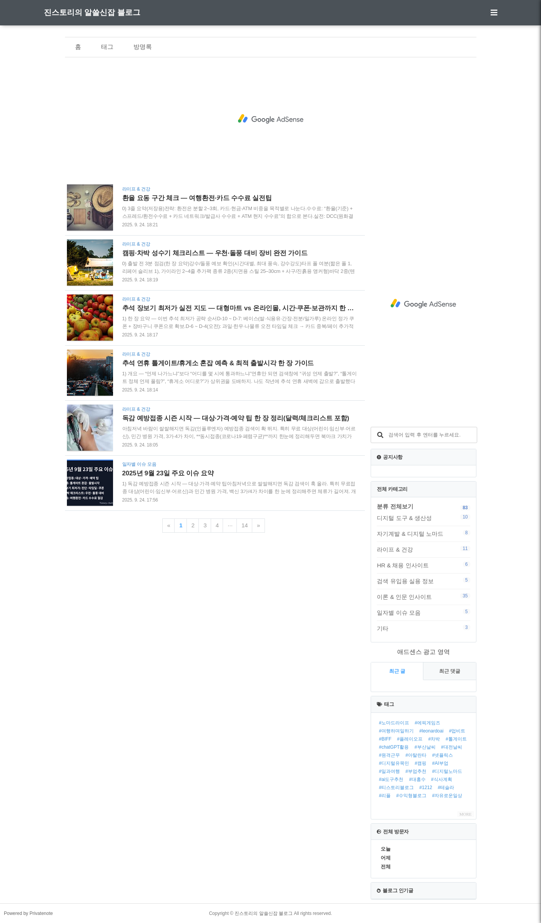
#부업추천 (416, 771)
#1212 (425, 787)
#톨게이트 (456, 739)
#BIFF (385, 739)
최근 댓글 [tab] (450, 671)
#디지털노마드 (447, 771)
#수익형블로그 (411, 795)
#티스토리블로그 (396, 787)
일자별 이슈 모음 (423, 612)
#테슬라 (446, 787)
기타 (423, 628)
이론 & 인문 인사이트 (423, 596)
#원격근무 (389, 755)
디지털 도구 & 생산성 (423, 517)
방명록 (142, 46)
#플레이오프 (410, 739)
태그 (107, 46)
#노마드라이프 (394, 723)
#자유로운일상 (447, 795)
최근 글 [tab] (397, 671)
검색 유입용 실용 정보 (423, 580)
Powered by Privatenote (28, 913)
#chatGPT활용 (394, 747)
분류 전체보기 (395, 506)
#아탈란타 (416, 755)
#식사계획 (441, 779)
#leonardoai (431, 731)
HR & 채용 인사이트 (423, 565)
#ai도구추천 (391, 779)
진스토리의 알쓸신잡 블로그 (92, 12)
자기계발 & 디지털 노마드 (423, 533)
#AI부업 (440, 763)
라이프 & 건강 (423, 549)
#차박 (434, 739)
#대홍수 (417, 779)
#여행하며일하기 (396, 731)
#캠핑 (421, 763)
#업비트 (457, 731)
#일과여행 (389, 771)
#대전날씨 (451, 747)
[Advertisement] (270, 119)
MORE (465, 814)
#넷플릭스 (442, 755)
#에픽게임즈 (428, 723)
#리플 (385, 795)
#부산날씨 (425, 747)
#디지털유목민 (394, 763)
